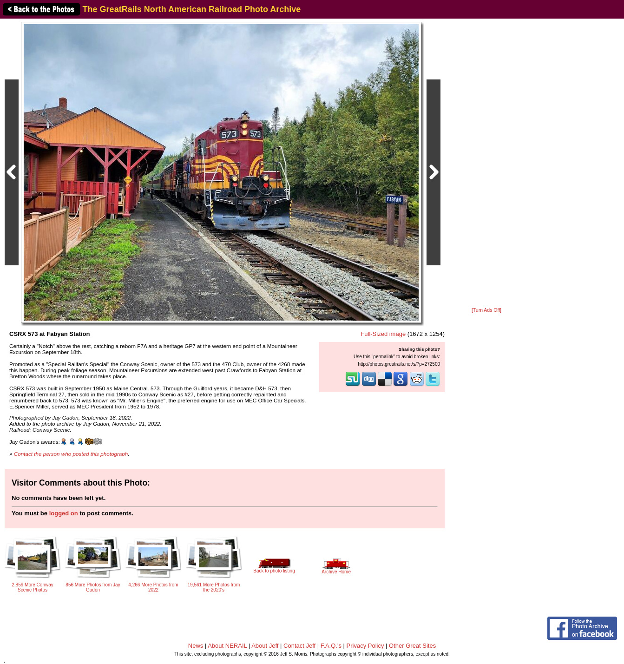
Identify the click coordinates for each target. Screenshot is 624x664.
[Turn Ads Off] (486, 310)
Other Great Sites (412, 645)
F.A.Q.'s (331, 645)
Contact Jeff (299, 645)
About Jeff (264, 645)
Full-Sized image (383, 333)
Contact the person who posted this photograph (71, 454)
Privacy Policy (365, 645)
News (196, 645)
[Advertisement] (486, 163)
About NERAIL (227, 645)
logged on (63, 513)
